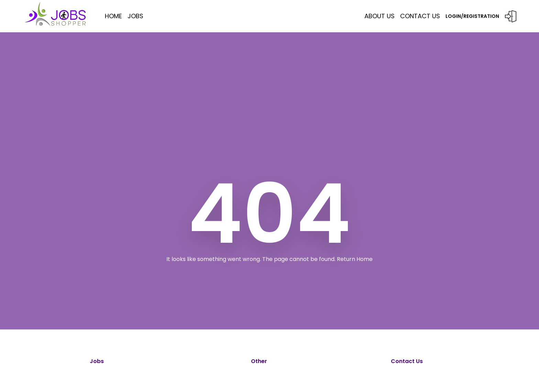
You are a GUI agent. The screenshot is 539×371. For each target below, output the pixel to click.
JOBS (135, 16)
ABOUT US (379, 16)
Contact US (420, 16)
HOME (113, 16)
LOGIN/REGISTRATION (481, 16)
